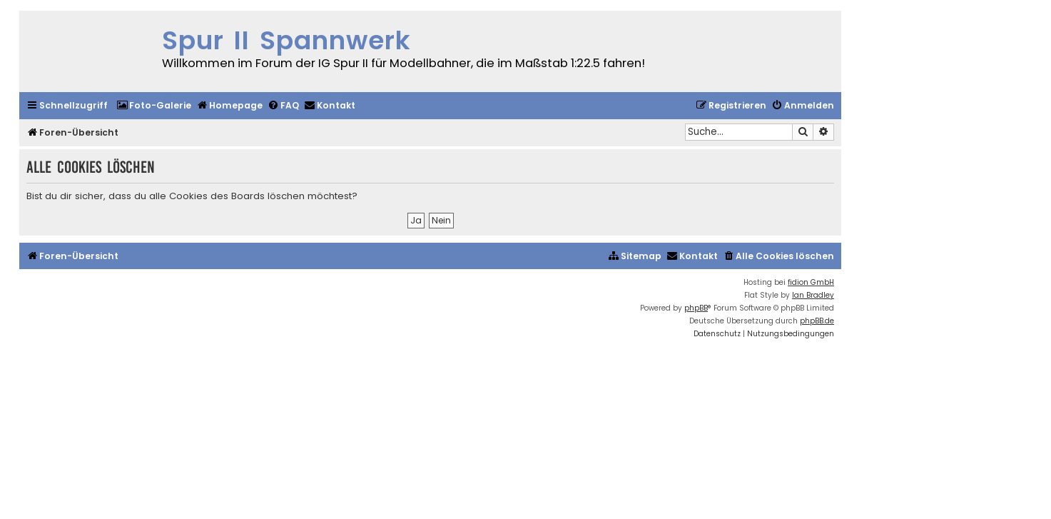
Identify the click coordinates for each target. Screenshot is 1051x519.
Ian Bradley (813, 295)
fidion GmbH (811, 282)
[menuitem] (153, 106)
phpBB (696, 308)
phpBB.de (817, 321)
